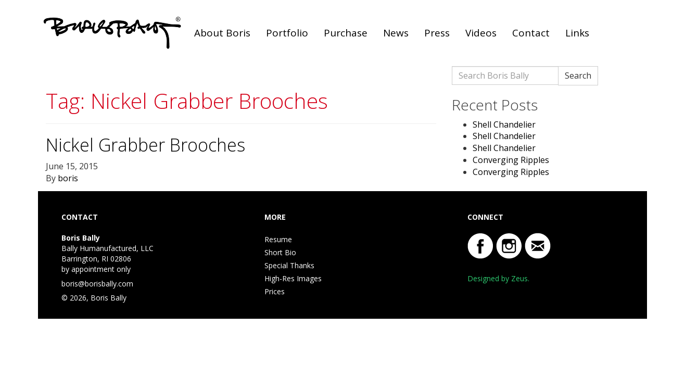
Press (437, 33)
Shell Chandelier (504, 124)
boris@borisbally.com (97, 284)
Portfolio (287, 33)
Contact (531, 33)
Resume (278, 239)
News (396, 33)
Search (578, 75)
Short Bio (280, 252)
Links (577, 33)
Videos (481, 33)
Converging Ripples (511, 160)
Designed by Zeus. (498, 278)
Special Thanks (289, 265)
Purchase (345, 33)
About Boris (222, 33)
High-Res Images (293, 278)
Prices (274, 291)
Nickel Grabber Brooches (145, 145)
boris (68, 178)
